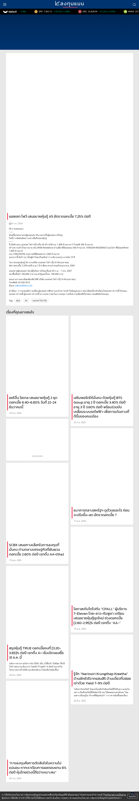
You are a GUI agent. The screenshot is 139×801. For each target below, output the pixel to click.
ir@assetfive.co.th (23, 285)
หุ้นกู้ (18, 300)
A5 (26, 300)
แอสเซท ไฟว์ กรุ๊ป (40, 300)
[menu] (4, 4)
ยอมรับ (132, 796)
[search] (134, 4)
